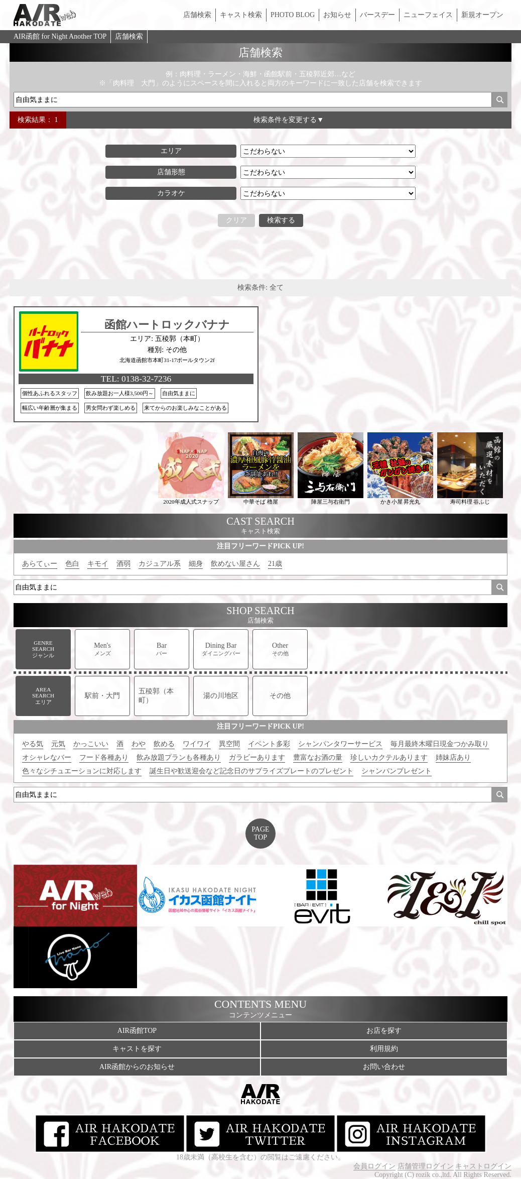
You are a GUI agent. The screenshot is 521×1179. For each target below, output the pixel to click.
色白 (72, 563)
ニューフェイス (428, 15)
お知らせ (337, 15)
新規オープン (482, 15)
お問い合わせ (384, 1067)
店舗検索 (197, 15)
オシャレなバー (46, 757)
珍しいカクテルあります (389, 757)
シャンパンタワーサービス (340, 744)
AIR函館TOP (137, 1030)
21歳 (275, 563)
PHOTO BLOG (293, 15)
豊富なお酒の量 (317, 757)
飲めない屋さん (235, 563)
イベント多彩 (269, 744)
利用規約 (384, 1048)
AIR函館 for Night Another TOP (60, 36)
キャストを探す (137, 1048)
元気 (58, 744)
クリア (236, 220)
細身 (196, 563)
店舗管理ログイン (426, 1166)
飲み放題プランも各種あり (179, 757)
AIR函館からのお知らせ (137, 1067)
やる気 (32, 744)
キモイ (97, 563)
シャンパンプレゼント (396, 771)
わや (139, 744)
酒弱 (123, 563)
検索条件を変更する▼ (288, 120)
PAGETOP (260, 833)
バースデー (377, 15)
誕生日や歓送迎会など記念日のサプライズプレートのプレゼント (251, 771)
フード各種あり (103, 757)
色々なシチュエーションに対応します (82, 771)
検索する (281, 220)
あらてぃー (39, 563)
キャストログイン (483, 1166)
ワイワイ (197, 744)
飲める (164, 744)
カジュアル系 (160, 563)
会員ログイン (374, 1166)
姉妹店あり (453, 757)
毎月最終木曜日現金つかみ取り (439, 744)
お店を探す (384, 1030)
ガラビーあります (257, 757)
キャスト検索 (241, 15)
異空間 (229, 744)
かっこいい (90, 744)
